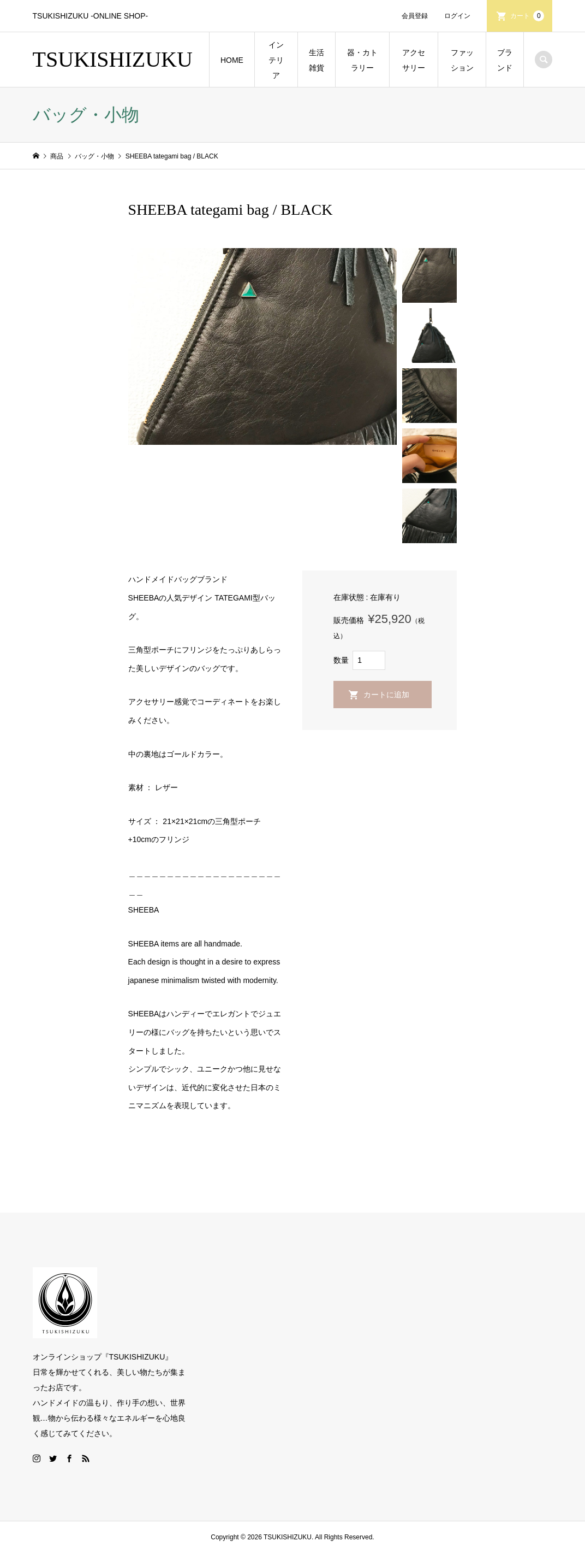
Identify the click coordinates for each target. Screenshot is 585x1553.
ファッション (462, 60)
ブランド (504, 60)
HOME (231, 60)
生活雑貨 (316, 60)
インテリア (276, 60)
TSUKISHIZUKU (113, 59)
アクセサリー (413, 60)
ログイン (457, 16)
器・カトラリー (362, 60)
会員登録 (415, 16)
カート (527, 15)
